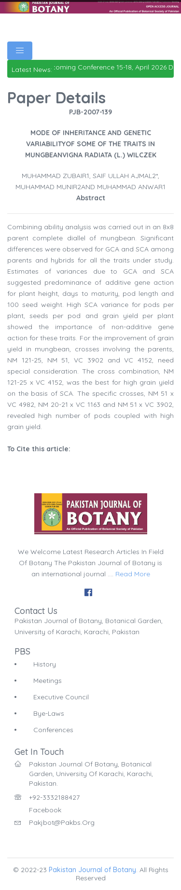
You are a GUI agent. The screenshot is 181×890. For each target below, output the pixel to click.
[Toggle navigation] (19, 51)
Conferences (53, 729)
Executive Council (61, 697)
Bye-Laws (48, 713)
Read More (132, 574)
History (44, 664)
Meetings (47, 680)
